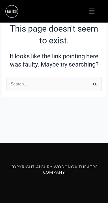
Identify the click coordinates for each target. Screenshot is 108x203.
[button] (92, 11)
